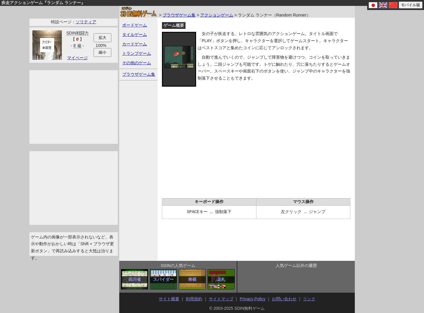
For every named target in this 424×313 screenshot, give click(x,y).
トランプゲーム (136, 53)
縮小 (102, 52)
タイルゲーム (134, 34)
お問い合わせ (284, 298)
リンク (309, 298)
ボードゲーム (134, 25)
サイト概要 (169, 298)
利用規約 (194, 298)
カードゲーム (134, 44)
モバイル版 (410, 5)
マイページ (77, 57)
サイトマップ (221, 298)
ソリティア (86, 21)
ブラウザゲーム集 (179, 15)
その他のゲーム (136, 62)
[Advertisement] (73, 107)
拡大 (102, 37)
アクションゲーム (216, 15)
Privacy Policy (252, 298)
